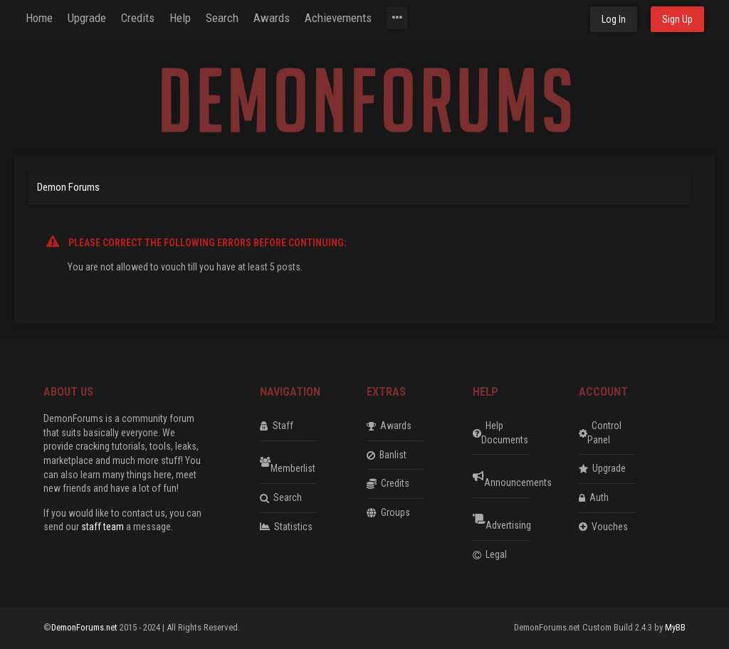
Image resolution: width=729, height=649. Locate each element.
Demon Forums (68, 187)
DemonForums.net (85, 627)
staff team (102, 526)
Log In (614, 19)
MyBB (675, 627)
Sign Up (677, 19)
